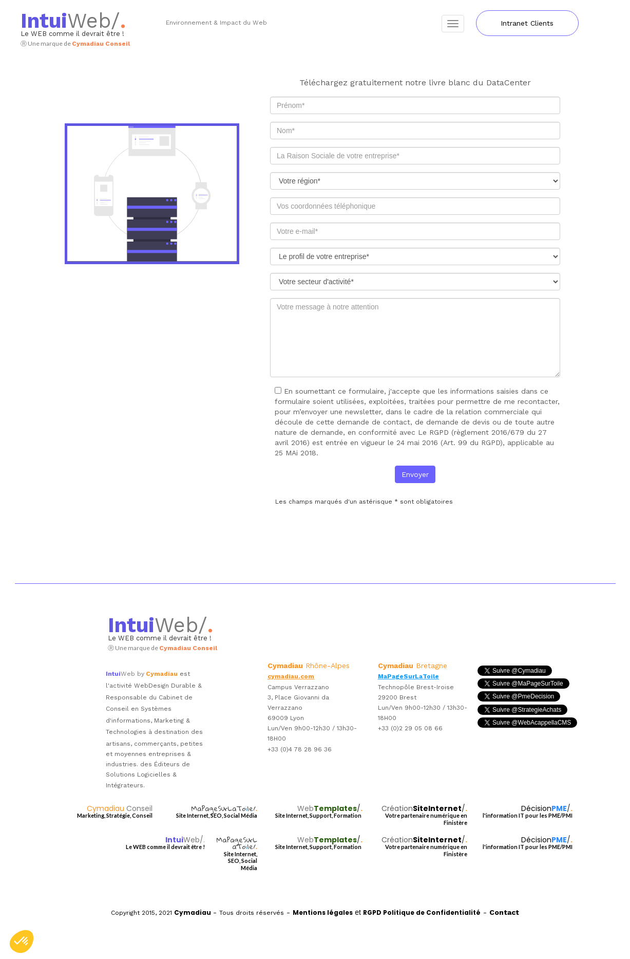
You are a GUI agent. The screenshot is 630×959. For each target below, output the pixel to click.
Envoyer (415, 474)
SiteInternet (437, 808)
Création (397, 808)
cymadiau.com (291, 676)
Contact (504, 912)
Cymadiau (119, 808)
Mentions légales (323, 912)
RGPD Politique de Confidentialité (422, 912)
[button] (21, 941)
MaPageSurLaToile (408, 676)
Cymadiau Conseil (101, 43)
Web (66, 21)
